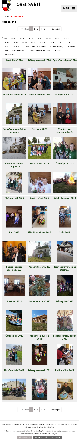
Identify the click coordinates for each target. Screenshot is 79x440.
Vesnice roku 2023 (39, 163)
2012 (58, 38)
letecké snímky (57, 46)
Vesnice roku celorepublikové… (64, 131)
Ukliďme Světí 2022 (14, 370)
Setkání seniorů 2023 (39, 94)
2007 (13, 38)
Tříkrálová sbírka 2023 (39, 232)
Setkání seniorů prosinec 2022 (14, 268)
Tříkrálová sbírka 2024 (14, 94)
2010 (40, 38)
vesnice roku (9, 54)
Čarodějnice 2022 (14, 335)
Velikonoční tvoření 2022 (39, 337)
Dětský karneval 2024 (39, 60)
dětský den (30, 46)
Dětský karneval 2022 (39, 370)
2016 (25, 42)
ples (6, 50)
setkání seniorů (19, 50)
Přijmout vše (24, 437)
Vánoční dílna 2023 (65, 94)
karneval (42, 46)
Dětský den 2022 (64, 301)
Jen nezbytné (40, 437)
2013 (67, 38)
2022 (61, 42)
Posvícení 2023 (39, 129)
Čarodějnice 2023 (65, 163)
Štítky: (4, 38)
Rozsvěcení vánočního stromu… (14, 131)
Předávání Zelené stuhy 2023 (14, 165)
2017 (34, 42)
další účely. (50, 427)
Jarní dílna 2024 (14, 60)
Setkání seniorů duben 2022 (64, 337)
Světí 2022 (64, 232)
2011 (49, 38)
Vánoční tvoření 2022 (39, 266)
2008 (22, 38)
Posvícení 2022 (14, 301)
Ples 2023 (14, 232)
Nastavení (55, 437)
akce (6, 46)
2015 (16, 42)
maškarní (71, 46)
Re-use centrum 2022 (39, 301)
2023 (70, 42)
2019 (43, 42)
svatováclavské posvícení (40, 50)
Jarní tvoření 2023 (39, 197)
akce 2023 (17, 46)
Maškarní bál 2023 (14, 197)
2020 (52, 42)
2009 (31, 38)
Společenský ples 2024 (65, 60)
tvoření (58, 50)
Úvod (7, 16)
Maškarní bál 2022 (64, 370)
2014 (7, 42)
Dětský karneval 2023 (65, 197)
